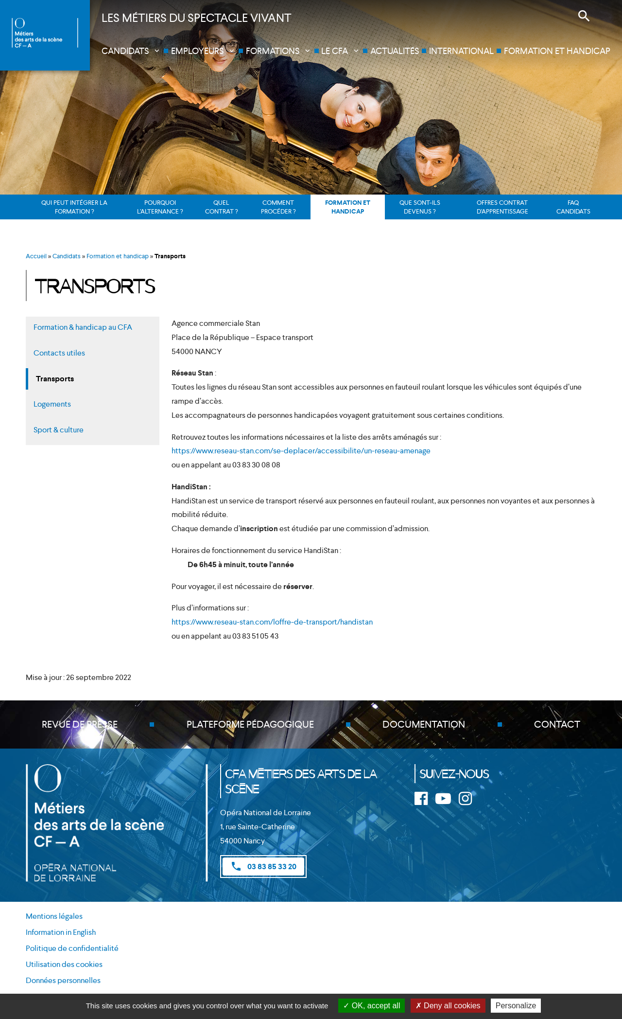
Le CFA (334, 50)
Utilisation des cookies (64, 965)
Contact (557, 724)
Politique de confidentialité (72, 949)
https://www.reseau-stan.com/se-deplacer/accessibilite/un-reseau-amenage (301, 451)
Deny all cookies (448, 1005)
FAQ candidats (573, 206)
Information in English (61, 933)
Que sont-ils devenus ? (419, 206)
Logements (52, 404)
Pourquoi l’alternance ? (160, 206)
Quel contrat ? (221, 206)
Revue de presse (80, 724)
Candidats (125, 50)
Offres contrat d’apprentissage (502, 206)
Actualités (394, 50)
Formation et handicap (557, 50)
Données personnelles (63, 980)
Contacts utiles (59, 353)
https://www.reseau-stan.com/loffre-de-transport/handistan (272, 622)
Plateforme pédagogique (250, 724)
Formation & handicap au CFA (83, 327)
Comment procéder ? (278, 206)
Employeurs (197, 50)
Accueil (36, 256)
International (461, 50)
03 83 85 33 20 (263, 866)
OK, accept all (371, 1005)
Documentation (423, 724)
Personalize (516, 1005)
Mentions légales (54, 917)
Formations (272, 50)
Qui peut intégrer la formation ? (74, 206)
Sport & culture (59, 430)
